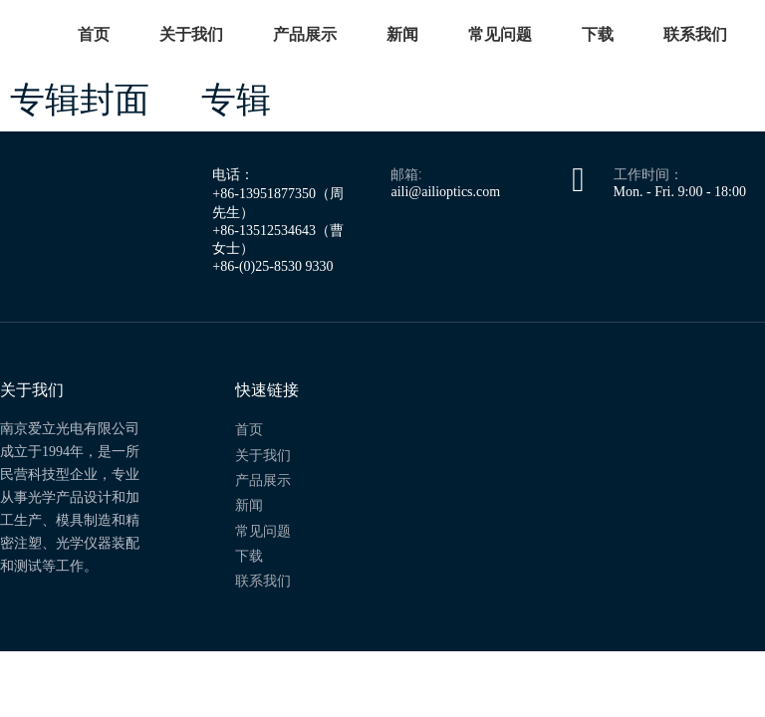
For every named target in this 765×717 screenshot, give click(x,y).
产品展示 (305, 34)
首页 (94, 34)
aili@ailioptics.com (445, 191)
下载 (598, 34)
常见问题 (500, 34)
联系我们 (695, 34)
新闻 (402, 34)
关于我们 (191, 34)
